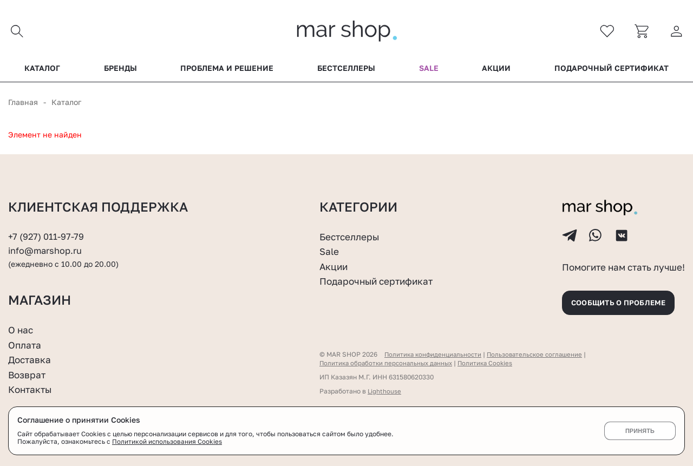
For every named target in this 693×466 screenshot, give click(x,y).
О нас (21, 330)
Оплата (25, 345)
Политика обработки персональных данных (389, 363)
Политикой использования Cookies (167, 442)
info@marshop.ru (46, 246)
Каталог (42, 69)
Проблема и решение (226, 69)
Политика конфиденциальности (434, 354)
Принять (640, 431)
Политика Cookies (492, 363)
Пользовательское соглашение (541, 354)
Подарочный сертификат (611, 69)
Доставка (30, 359)
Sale (429, 69)
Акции (496, 69)
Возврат (27, 374)
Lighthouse (385, 391)
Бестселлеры (346, 69)
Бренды (120, 69)
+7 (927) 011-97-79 (46, 231)
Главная (23, 103)
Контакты (31, 389)
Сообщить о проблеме (623, 301)
